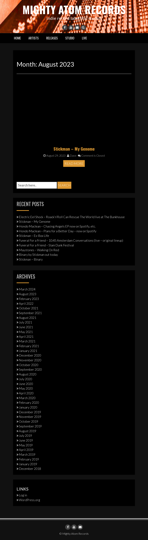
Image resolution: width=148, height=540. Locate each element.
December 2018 (30, 469)
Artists (33, 38)
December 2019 (30, 412)
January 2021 (28, 350)
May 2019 (26, 445)
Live (84, 38)
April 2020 (26, 393)
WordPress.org (29, 500)
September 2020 (30, 369)
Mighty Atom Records (74, 9)
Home (17, 38)
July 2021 (25, 322)
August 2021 (27, 318)
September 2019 (30, 426)
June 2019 (26, 440)
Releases (52, 38)
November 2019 (30, 417)
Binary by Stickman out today (38, 254)
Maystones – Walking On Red (39, 250)
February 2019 (29, 459)
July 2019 (25, 435)
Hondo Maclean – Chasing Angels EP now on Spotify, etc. (57, 226)
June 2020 (26, 384)
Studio (69, 38)
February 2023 (29, 299)
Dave (71, 155)
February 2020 (29, 402)
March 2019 (27, 454)
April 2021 (26, 336)
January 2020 (28, 407)
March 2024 (27, 289)
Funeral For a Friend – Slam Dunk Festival (46, 245)
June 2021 (26, 327)
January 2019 (28, 464)
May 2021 (26, 332)
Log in (23, 495)
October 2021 (28, 308)
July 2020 (25, 379)
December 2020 (30, 355)
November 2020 (30, 360)
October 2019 (28, 421)
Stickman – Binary (31, 259)
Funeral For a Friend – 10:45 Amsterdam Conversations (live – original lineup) (71, 240)
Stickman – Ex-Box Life (34, 236)
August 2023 (27, 294)
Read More (74, 163)
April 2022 (26, 303)
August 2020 (27, 374)
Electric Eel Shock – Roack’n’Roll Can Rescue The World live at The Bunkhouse (72, 217)
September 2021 (30, 313)
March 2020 (27, 398)
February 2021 (29, 346)
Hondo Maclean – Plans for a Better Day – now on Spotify (57, 231)
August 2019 (27, 431)
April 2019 (26, 450)
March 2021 (27, 341)
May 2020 (26, 388)
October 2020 (28, 365)
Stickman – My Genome (74, 148)
